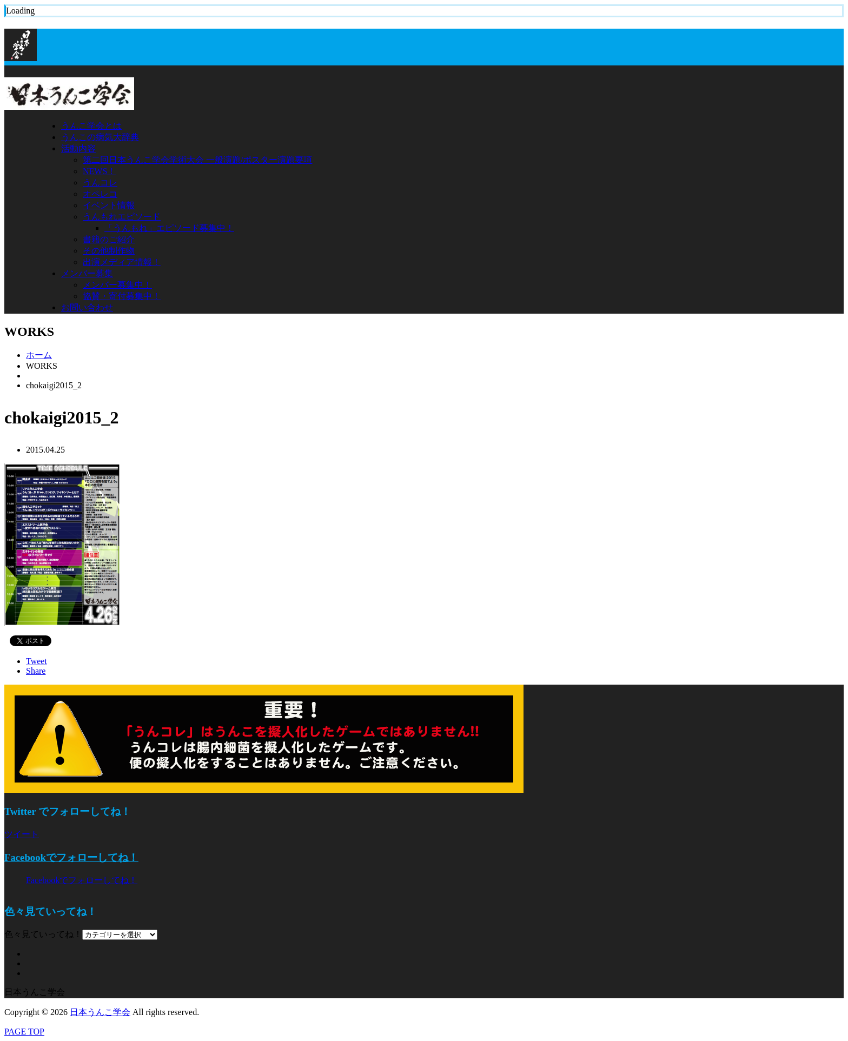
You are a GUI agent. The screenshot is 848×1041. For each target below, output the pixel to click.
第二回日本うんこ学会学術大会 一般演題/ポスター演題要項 (197, 159)
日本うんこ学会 (100, 1012)
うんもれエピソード (122, 216)
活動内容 (78, 148)
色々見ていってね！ (43, 934)
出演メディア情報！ (122, 262)
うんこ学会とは (91, 125)
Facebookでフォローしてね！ (71, 857)
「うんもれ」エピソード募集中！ (169, 228)
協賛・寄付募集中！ (122, 296)
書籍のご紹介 (109, 239)
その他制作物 (109, 250)
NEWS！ (99, 171)
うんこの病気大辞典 (100, 137)
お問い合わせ (87, 307)
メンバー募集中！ (117, 284)
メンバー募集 (87, 273)
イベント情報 (109, 205)
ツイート (21, 834)
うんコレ (100, 182)
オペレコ (100, 193)
